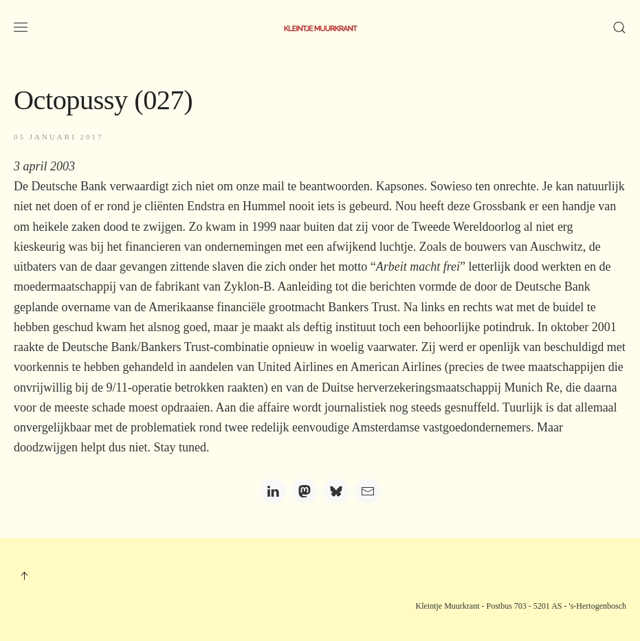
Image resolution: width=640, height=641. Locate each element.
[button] (20, 27)
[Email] (367, 491)
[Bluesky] (336, 491)
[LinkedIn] (273, 491)
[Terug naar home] (320, 27)
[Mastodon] (304, 491)
